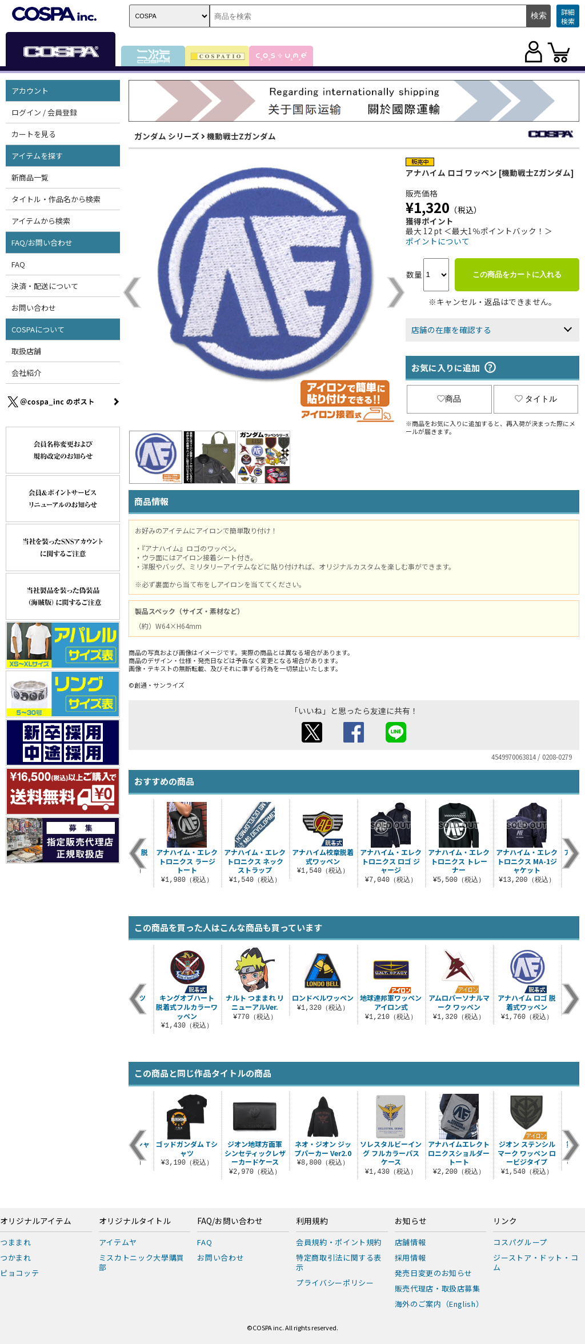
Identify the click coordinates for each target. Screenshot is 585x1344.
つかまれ (15, 1257)
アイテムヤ (118, 1242)
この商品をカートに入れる (517, 274)
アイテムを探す (37, 155)
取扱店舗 (26, 351)
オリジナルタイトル (135, 1221)
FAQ (18, 264)
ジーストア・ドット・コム (535, 1262)
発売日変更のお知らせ (434, 1272)
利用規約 (312, 1221)
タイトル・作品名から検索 (56, 199)
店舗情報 (410, 1242)
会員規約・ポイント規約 (339, 1242)
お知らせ (411, 1221)
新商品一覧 (30, 177)
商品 (449, 398)
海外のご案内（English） (439, 1303)
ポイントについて (438, 241)
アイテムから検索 (40, 220)
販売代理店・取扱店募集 (437, 1288)
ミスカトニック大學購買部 (142, 1262)
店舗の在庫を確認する (451, 329)
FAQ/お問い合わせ (42, 242)
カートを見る (33, 134)
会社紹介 (26, 372)
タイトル (536, 398)
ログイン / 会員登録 (44, 112)
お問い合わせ (33, 307)
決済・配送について (44, 285)
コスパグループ (520, 1242)
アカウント (30, 90)
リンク (505, 1221)
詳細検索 (568, 16)
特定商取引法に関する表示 (339, 1262)
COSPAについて (38, 329)
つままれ (15, 1242)
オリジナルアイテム (35, 1221)
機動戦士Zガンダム (241, 136)
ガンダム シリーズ (166, 136)
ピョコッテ (19, 1272)
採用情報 (410, 1257)
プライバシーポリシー (335, 1282)
